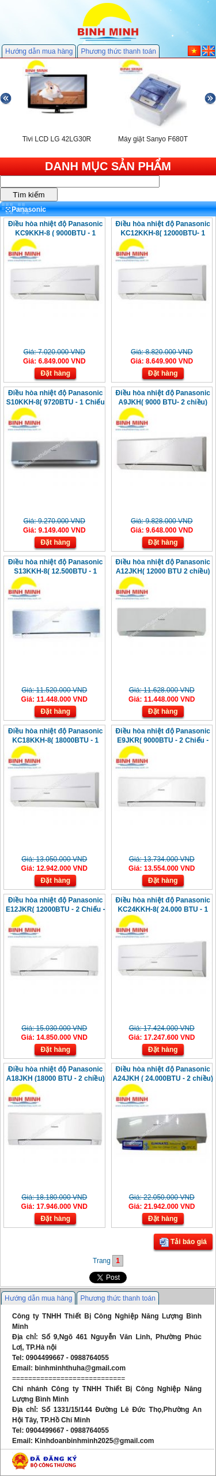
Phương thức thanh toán (118, 51)
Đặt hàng (55, 373)
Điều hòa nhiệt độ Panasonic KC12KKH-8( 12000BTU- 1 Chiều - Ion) (163, 233)
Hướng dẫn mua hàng (39, 51)
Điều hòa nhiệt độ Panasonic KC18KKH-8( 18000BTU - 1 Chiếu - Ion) (55, 740)
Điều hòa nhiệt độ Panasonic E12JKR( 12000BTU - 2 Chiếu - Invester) (55, 909)
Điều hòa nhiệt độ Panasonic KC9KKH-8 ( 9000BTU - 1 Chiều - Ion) (55, 233)
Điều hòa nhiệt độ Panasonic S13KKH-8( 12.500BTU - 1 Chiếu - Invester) (55, 571)
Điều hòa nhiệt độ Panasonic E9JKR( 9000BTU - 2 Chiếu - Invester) (163, 740)
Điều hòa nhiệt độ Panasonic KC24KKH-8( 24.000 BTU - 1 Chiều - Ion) (163, 909)
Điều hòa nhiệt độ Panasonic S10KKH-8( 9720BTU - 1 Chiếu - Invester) (55, 402)
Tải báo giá (183, 1242)
